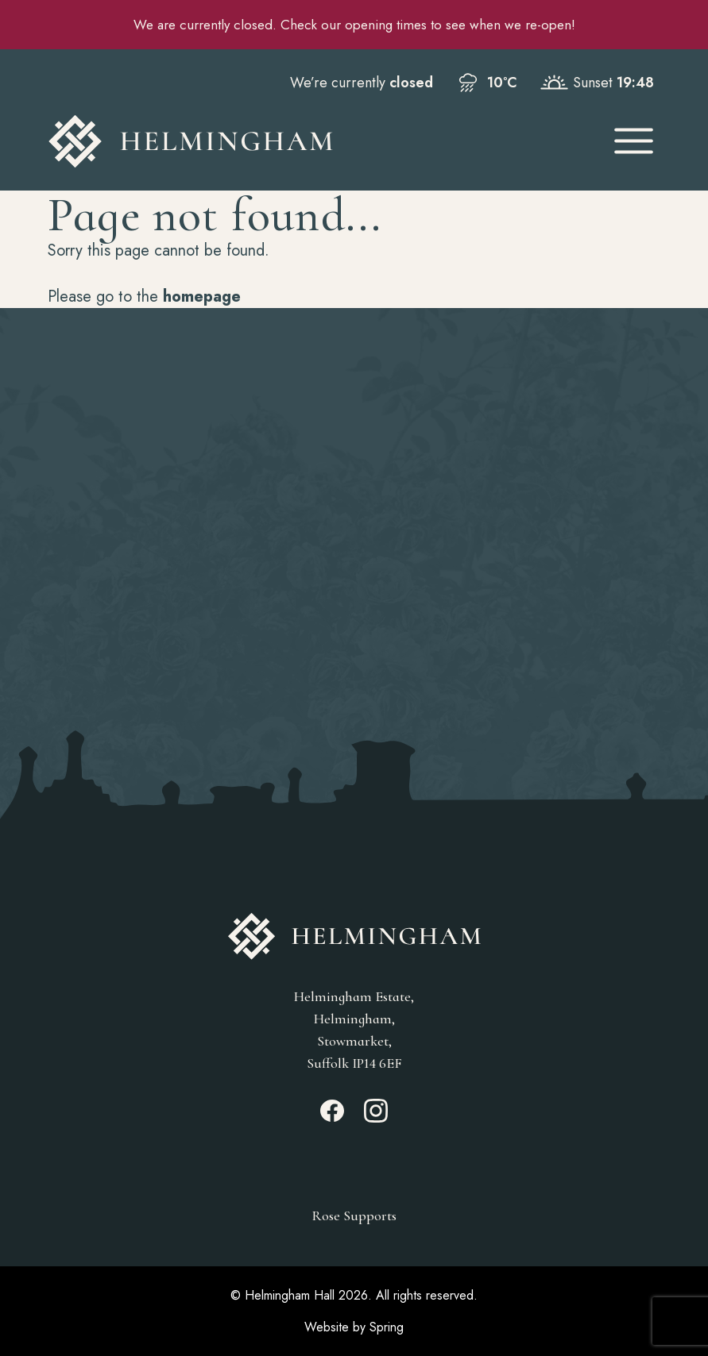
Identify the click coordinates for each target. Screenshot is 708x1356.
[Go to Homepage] (315, 141)
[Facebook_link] (332, 1118)
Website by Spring (354, 1327)
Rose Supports (354, 1215)
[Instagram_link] (376, 1118)
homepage (202, 296)
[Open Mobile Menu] (633, 141)
